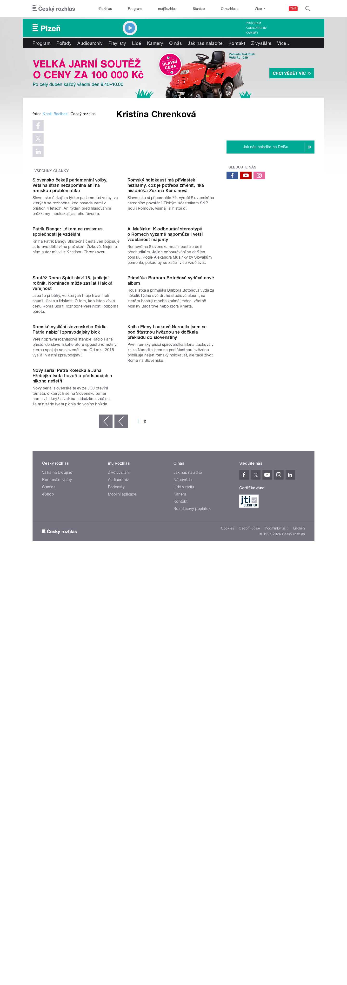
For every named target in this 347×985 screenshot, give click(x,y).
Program (135, 9)
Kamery (252, 32)
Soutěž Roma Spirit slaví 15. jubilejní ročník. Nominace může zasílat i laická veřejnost (73, 503)
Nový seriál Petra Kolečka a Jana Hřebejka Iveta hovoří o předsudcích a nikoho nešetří (72, 693)
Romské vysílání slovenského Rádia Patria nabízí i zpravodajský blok (70, 598)
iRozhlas (105, 9)
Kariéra (180, 812)
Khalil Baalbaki (55, 186)
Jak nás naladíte (205, 43)
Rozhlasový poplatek (192, 826)
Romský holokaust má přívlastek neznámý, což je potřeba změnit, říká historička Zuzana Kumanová (165, 307)
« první (106, 739)
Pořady (64, 43)
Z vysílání (261, 43)
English (299, 846)
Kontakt (236, 43)
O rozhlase (230, 9)
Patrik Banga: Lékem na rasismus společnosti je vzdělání (68, 402)
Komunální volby (57, 797)
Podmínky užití (276, 846)
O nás (175, 43)
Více (284, 43)
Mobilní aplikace (122, 812)
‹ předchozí (121, 739)
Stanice (199, 9)
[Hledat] (307, 8)
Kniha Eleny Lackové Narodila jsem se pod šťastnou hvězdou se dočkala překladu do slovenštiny (167, 601)
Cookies (227, 846)
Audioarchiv (256, 28)
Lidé (136, 43)
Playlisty (117, 43)
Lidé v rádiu (184, 804)
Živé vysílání (119, 790)
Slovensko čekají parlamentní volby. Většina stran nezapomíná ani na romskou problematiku (70, 307)
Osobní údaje (249, 846)
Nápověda (183, 797)
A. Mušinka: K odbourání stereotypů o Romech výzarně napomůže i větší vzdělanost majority (165, 405)
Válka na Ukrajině (57, 790)
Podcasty (116, 804)
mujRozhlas (167, 9)
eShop (48, 812)
